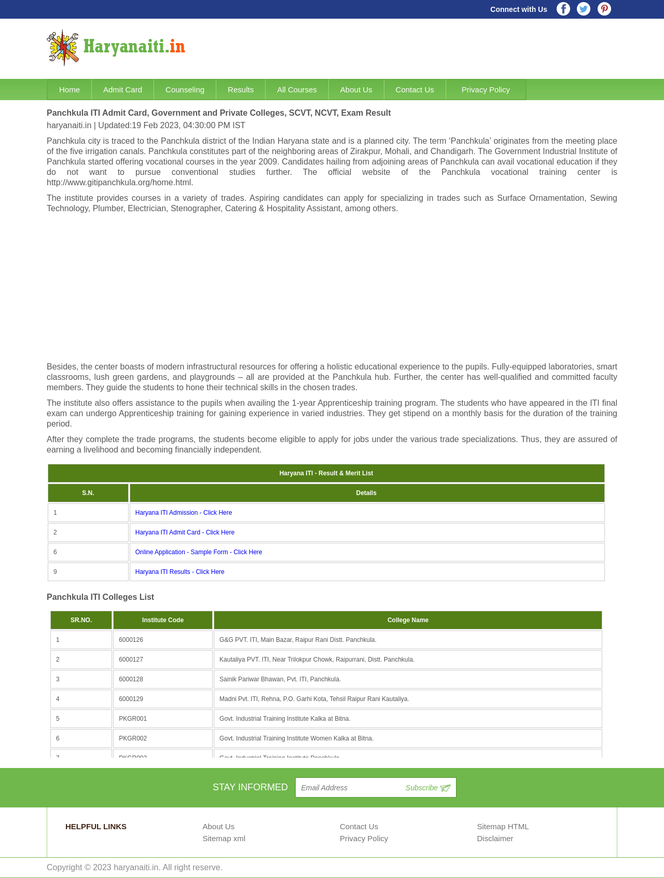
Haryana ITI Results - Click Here (180, 571)
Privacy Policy (486, 89)
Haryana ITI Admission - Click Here (183, 512)
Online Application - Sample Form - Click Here (198, 552)
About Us (356, 89)
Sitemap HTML (503, 826)
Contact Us (415, 89)
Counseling (184, 89)
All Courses (297, 89)
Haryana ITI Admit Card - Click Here (184, 532)
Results (241, 89)
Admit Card (122, 89)
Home (69, 89)
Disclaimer (495, 838)
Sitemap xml (224, 838)
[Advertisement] (332, 289)
